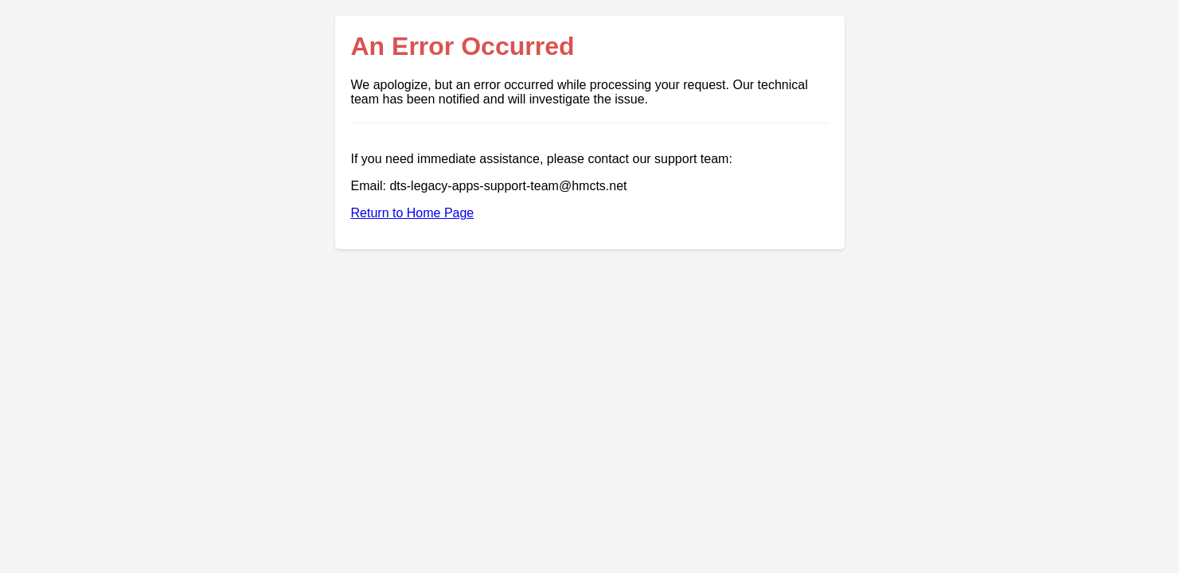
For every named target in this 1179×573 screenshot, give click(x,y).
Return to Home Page (412, 213)
